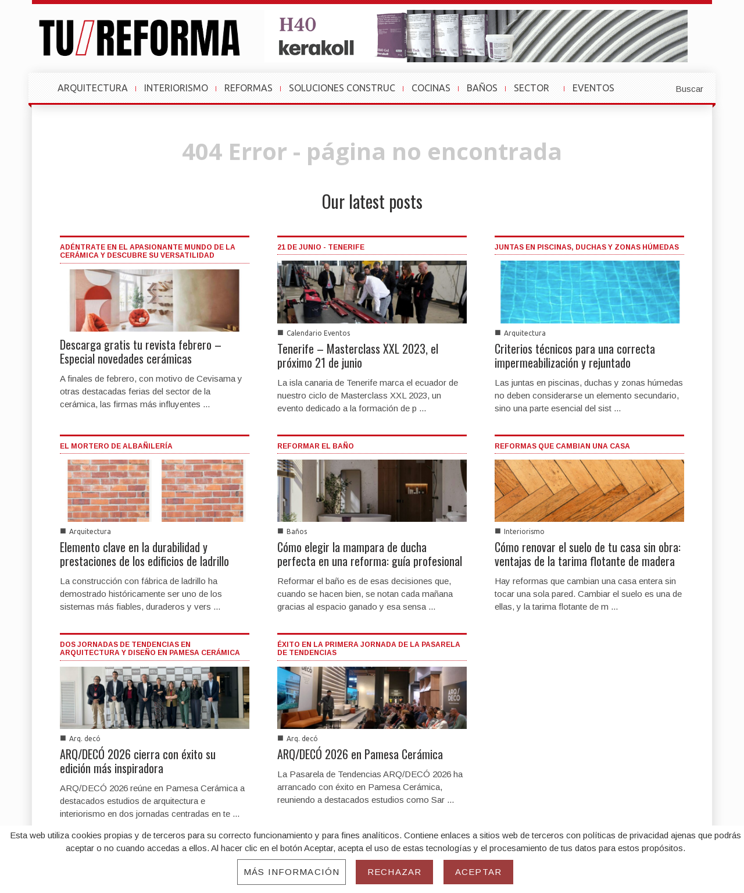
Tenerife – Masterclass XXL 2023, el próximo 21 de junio (357, 355)
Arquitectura (525, 333)
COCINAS (431, 88)
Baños (297, 531)
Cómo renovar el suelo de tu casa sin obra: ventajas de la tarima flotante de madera (588, 554)
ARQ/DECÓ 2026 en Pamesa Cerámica (360, 754)
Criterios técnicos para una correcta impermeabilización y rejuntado (575, 355)
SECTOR (537, 94)
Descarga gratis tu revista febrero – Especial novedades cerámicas (140, 351)
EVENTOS (599, 94)
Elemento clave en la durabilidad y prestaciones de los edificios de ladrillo (144, 554)
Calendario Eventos (318, 333)
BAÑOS (482, 88)
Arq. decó (85, 738)
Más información (291, 872)
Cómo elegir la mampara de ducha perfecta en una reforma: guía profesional (369, 554)
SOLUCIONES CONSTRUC (342, 88)
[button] (661, 88)
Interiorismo (524, 531)
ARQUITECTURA (93, 88)
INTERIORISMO (176, 88)
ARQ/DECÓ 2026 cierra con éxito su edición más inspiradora (138, 761)
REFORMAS (248, 88)
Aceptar (478, 872)
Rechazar (394, 872)
